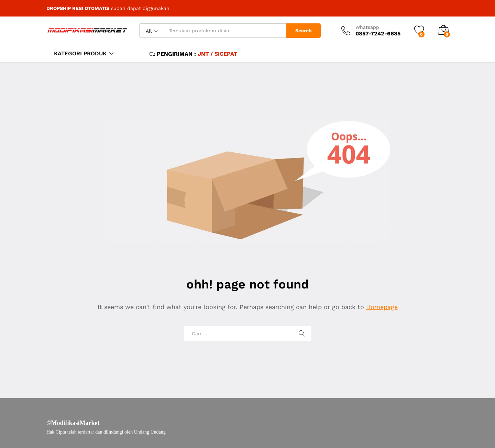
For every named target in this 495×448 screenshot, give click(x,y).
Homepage (382, 306)
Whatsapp (367, 27)
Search (303, 30)
